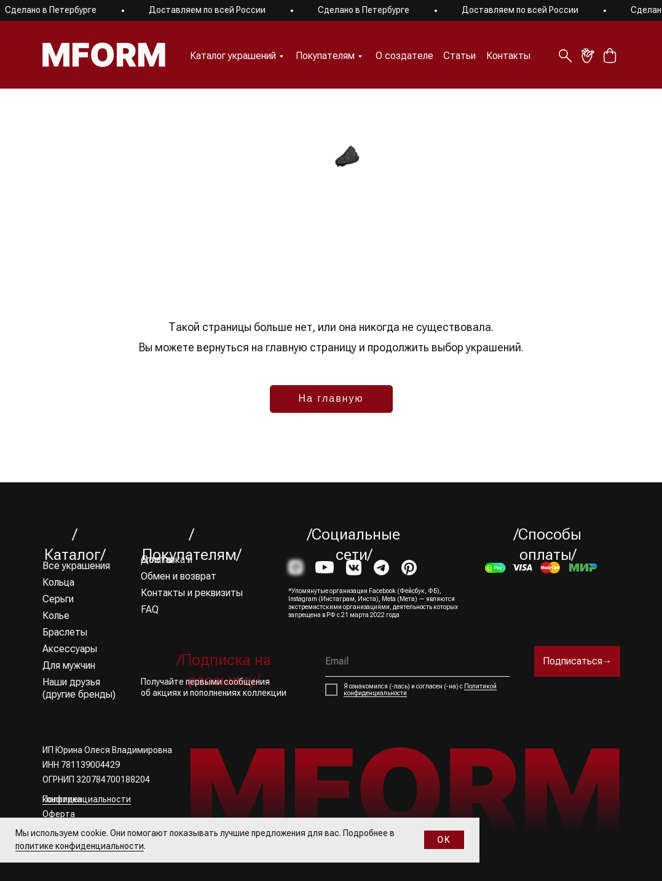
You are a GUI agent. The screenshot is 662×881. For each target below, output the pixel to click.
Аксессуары (69, 649)
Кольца (58, 582)
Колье (55, 615)
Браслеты (64, 632)
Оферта (58, 814)
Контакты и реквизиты (192, 593)
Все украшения (76, 566)
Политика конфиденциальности (86, 799)
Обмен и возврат (178, 576)
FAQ (150, 609)
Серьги (58, 599)
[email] (417, 661)
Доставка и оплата (166, 559)
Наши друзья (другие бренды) (79, 688)
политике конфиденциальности (79, 846)
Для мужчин (68, 665)
